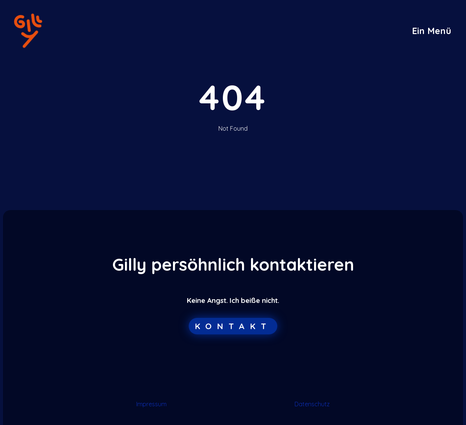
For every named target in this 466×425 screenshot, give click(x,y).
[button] (431, 30)
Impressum (151, 404)
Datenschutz (312, 404)
